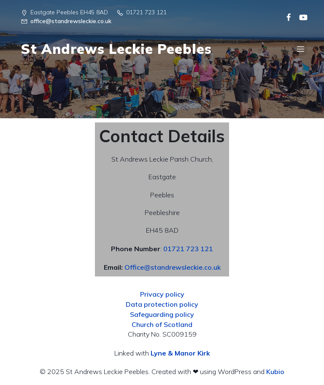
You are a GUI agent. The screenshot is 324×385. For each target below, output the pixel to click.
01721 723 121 (188, 248)
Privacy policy (162, 294)
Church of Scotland (162, 324)
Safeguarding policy (162, 314)
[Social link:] (285, 17)
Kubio (275, 371)
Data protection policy (162, 304)
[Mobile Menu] (300, 49)
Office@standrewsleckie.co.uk (172, 267)
